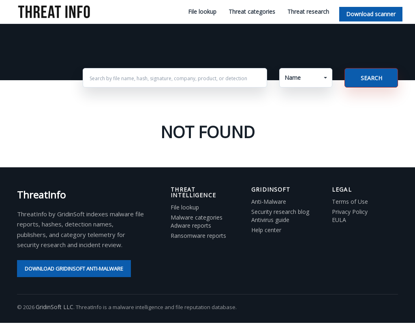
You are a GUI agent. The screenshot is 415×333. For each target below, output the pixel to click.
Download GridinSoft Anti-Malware (74, 268)
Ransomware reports (198, 236)
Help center (266, 230)
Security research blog (280, 212)
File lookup (202, 11)
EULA (339, 220)
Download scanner (371, 14)
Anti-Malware (268, 202)
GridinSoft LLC (54, 307)
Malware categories (196, 217)
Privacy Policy (350, 212)
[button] (306, 78)
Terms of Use (350, 202)
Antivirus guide (270, 220)
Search (371, 78)
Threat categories (252, 11)
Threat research (308, 11)
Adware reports (191, 225)
